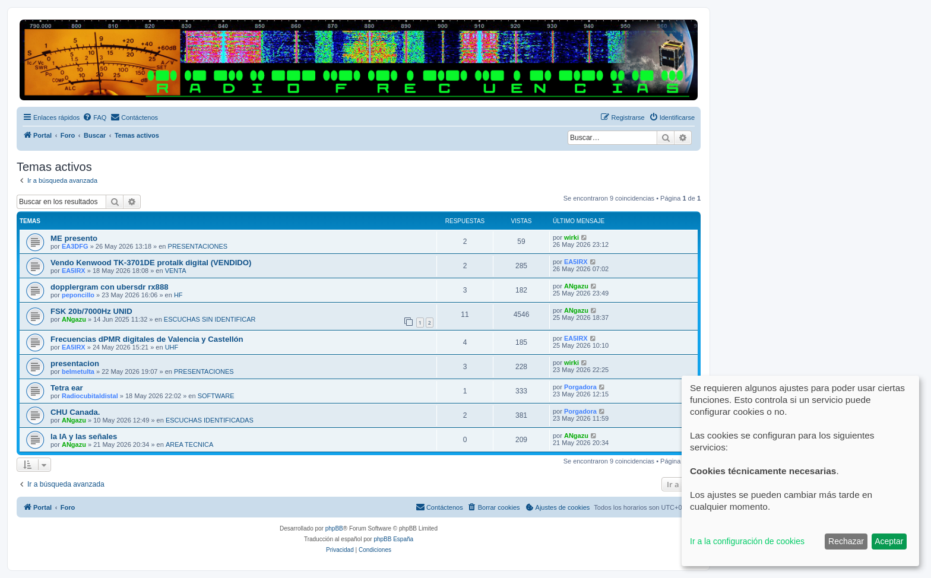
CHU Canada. (75, 412)
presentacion (74, 363)
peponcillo (78, 294)
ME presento (73, 238)
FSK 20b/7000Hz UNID (91, 311)
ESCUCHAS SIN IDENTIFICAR (210, 319)
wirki (571, 237)
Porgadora (580, 386)
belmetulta (78, 371)
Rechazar (846, 541)
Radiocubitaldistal (90, 395)
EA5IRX (74, 270)
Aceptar (889, 541)
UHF (172, 347)
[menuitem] (94, 117)
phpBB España (393, 539)
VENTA (175, 270)
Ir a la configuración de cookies (747, 541)
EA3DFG (75, 246)
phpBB (334, 528)
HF (178, 294)
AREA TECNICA (190, 444)
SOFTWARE (216, 395)
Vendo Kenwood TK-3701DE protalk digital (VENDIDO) (151, 262)
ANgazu (576, 286)
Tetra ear (66, 387)
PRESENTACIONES (198, 246)
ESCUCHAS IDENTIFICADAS (210, 420)
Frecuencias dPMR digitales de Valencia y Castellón (146, 339)
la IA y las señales (83, 436)
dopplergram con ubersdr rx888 (109, 286)
